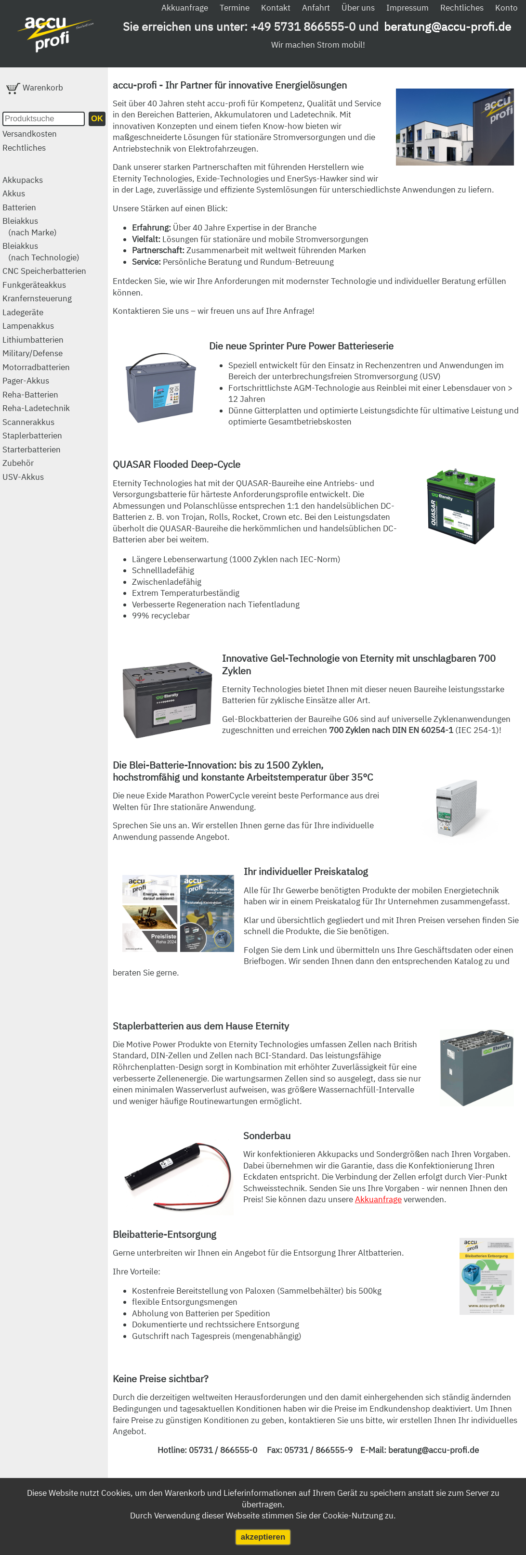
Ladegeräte (22, 312)
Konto (506, 7)
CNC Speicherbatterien (44, 271)
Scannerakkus (28, 422)
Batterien (19, 207)
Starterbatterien (31, 449)
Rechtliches (462, 7)
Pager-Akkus (25, 380)
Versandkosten (29, 134)
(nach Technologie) (43, 257)
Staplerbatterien (32, 435)
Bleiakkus (20, 221)
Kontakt (275, 7)
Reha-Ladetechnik (36, 408)
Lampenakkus (28, 326)
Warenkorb (34, 87)
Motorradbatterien (36, 367)
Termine (235, 7)
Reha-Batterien (30, 394)
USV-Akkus (23, 477)
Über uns (358, 7)
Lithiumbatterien (33, 339)
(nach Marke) (32, 232)
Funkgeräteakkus (34, 285)
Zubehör (18, 463)
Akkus (13, 193)
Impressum (407, 7)
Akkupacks (22, 180)
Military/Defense (32, 353)
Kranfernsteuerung (37, 298)
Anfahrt (316, 7)
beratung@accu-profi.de (447, 26)
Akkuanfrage (184, 7)
